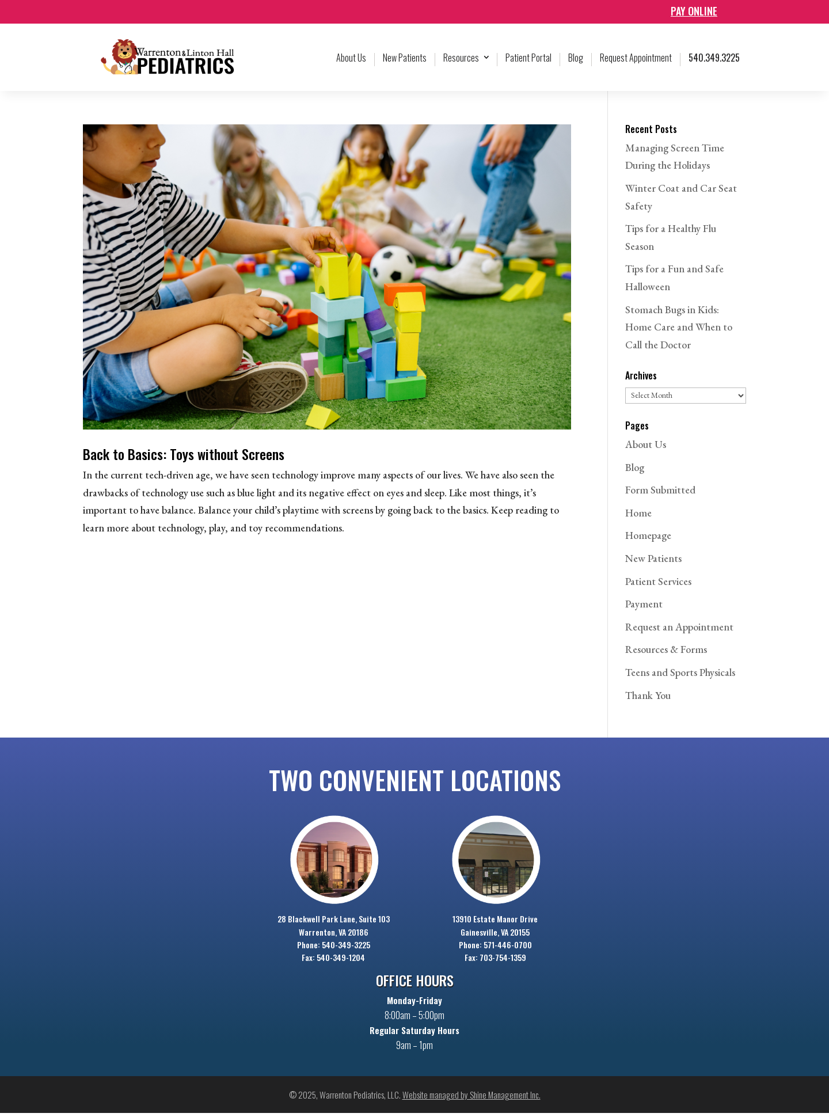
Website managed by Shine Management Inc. (471, 1098)
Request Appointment (636, 61)
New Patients (405, 61)
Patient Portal (528, 61)
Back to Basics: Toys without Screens (183, 457)
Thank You (648, 699)
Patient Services (658, 585)
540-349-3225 (346, 949)
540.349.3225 (714, 61)
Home (638, 516)
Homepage (648, 539)
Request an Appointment (679, 630)
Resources (461, 61)
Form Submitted (660, 493)
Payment (644, 607)
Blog (575, 61)
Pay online (694, 10)
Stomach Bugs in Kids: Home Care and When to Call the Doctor (678, 331)
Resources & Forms (666, 653)
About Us (351, 61)
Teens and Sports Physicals (680, 676)
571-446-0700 (508, 949)
